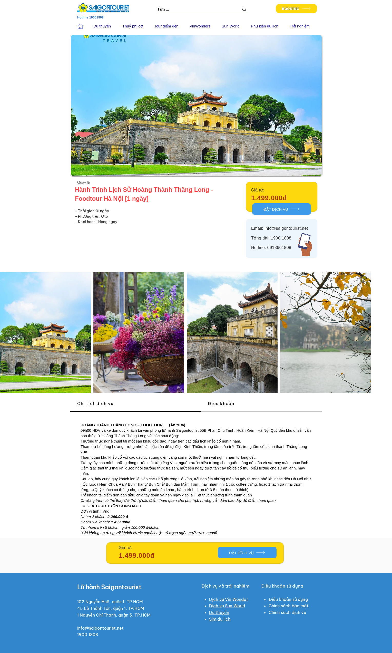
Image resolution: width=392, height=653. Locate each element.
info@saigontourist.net (286, 228)
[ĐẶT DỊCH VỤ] (281, 209)
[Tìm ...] (194, 9)
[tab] (135, 404)
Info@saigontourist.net (100, 628)
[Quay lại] (84, 182)
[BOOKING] (296, 8)
